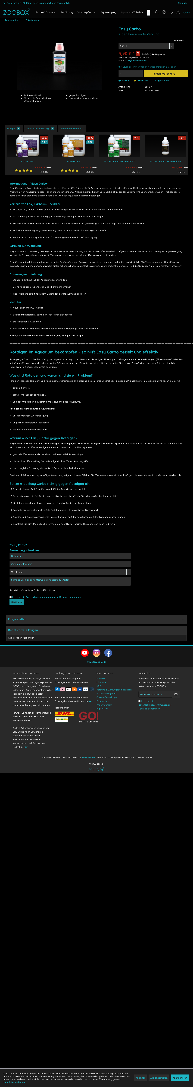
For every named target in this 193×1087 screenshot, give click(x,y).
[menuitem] (164, 12)
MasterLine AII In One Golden (165, 161)
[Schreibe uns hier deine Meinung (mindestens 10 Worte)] (70, 581)
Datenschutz (102, 701)
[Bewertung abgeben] (70, 572)
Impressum (102, 708)
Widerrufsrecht (104, 704)
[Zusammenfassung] (70, 564)
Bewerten (141, 80)
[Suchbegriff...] (158, 19)
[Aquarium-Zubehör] (132, 12)
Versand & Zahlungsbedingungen (114, 689)
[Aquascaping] (109, 12)
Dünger (13, 128)
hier (26, 747)
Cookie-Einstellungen (107, 697)
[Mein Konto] (164, 12)
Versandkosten (89, 757)
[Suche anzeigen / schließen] (157, 12)
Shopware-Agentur (106, 693)
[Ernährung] (67, 12)
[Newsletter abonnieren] (176, 694)
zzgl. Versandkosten (137, 60)
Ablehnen (140, 1077)
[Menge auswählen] (130, 73)
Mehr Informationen (14, 1082)
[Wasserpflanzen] (87, 12)
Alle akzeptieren (159, 1077)
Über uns (101, 682)
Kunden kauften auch (72, 128)
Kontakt (100, 678)
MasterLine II (73, 161)
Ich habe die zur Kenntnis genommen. (46, 597)
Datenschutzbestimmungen (40, 597)
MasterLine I (27, 161)
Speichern (16, 602)
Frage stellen (162, 80)
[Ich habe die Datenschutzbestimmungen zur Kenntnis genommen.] (10, 597)
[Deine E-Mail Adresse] (155, 694)
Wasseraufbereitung (40, 128)
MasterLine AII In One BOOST (119, 161)
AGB (98, 686)
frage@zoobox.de (96, 662)
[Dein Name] (70, 556)
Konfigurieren (180, 1077)
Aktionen (182, 3)
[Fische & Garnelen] (46, 12)
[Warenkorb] (183, 12)
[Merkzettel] (171, 12)
